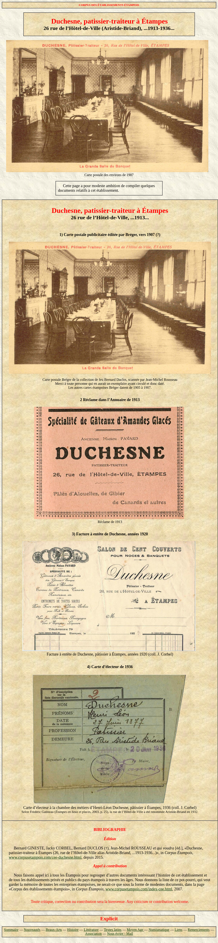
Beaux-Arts (54, 930)
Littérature (91, 930)
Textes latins (112, 930)
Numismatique (158, 930)
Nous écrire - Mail (120, 934)
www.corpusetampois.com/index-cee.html (139, 889)
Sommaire (11, 930)
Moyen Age (135, 930)
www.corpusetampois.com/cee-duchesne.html (45, 857)
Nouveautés (32, 930)
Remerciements (199, 930)
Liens (179, 930)
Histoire (73, 930)
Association (93, 934)
